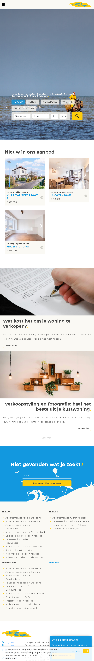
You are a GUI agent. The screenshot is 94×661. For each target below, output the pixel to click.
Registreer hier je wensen (47, 483)
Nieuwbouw (50, 102)
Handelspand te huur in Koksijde (69, 525)
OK (86, 651)
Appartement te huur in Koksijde (69, 518)
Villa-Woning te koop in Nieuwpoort (24, 557)
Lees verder (11, 345)
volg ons (8, 642)
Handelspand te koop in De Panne (23, 583)
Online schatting (23, 108)
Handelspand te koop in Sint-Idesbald (25, 593)
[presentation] (41, 173)
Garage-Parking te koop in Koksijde (24, 536)
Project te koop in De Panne (20, 597)
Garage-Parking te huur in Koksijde (71, 521)
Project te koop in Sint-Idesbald (22, 608)
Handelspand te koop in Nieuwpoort (24, 546)
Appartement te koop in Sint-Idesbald (25, 532)
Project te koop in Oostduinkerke (23, 604)
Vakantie (68, 102)
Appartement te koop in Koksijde (23, 521)
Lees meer (47, 438)
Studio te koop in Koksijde (19, 550)
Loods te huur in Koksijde (66, 529)
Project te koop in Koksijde (19, 601)
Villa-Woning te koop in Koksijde (22, 554)
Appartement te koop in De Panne (23, 518)
